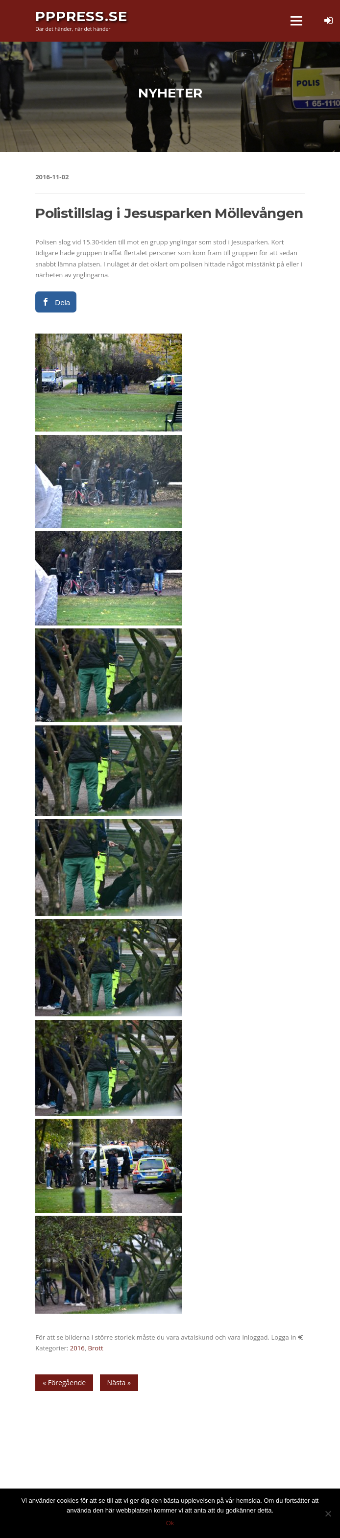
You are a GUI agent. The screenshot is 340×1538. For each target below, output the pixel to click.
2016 (77, 1348)
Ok (170, 1523)
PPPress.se (81, 16)
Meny (296, 20)
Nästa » (119, 1382)
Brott (95, 1348)
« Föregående (64, 1382)
